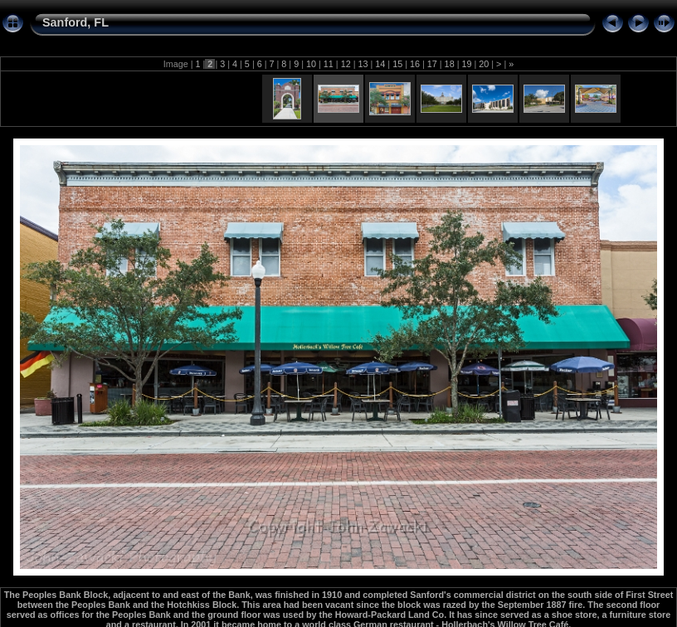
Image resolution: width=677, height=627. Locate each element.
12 (345, 64)
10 (311, 64)
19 (466, 64)
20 (483, 64)
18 (449, 64)
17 (432, 64)
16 (414, 64)
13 (362, 64)
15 (397, 64)
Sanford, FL (75, 22)
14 (380, 64)
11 (328, 64)
